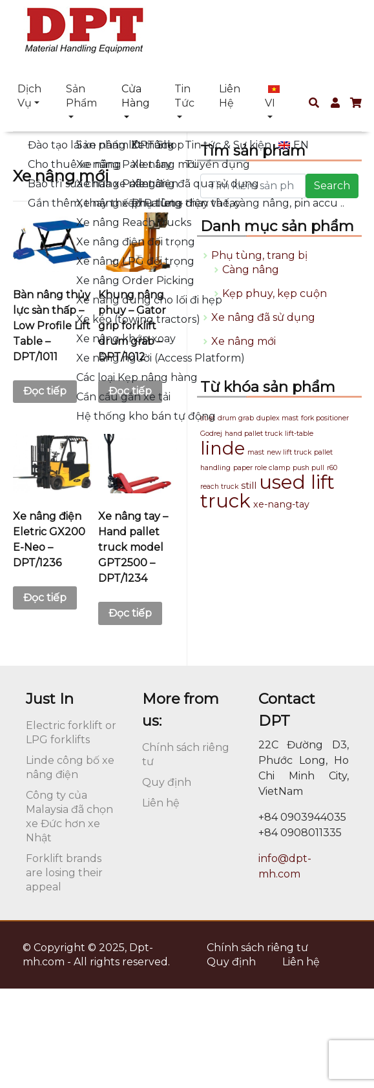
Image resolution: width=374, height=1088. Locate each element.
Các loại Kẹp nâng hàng (137, 377)
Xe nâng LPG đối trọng (135, 261)
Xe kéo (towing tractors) (138, 319)
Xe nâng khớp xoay (126, 339)
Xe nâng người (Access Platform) (160, 358)
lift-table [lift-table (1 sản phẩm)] (299, 433)
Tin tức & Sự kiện (228, 145)
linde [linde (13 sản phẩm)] (222, 448)
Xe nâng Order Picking (135, 280)
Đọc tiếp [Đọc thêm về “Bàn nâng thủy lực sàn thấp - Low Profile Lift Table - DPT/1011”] (45, 391)
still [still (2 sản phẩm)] (248, 485)
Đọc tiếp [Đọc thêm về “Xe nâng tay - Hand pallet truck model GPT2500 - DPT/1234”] (130, 613)
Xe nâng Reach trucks (133, 222)
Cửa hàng (135, 96)
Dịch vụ (29, 96)
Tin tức (184, 96)
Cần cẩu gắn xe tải (123, 397)
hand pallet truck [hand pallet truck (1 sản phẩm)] (253, 433)
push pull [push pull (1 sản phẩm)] (308, 468)
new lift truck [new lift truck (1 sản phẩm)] (289, 452)
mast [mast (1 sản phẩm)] (255, 452)
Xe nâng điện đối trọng (135, 242)
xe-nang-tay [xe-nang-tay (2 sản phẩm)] (281, 504)
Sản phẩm (81, 96)
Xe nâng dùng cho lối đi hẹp (149, 300)
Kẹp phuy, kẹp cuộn (274, 293)
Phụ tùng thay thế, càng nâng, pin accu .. (238, 203)
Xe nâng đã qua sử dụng (195, 184)
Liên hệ (229, 96)
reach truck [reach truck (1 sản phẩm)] (219, 486)
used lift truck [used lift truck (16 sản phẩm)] (267, 491)
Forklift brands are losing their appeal (64, 872)
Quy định (166, 782)
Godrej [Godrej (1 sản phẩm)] (211, 433)
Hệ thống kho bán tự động (146, 416)
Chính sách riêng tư (257, 947)
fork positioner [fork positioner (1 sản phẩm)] (325, 418)
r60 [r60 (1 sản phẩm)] (332, 468)
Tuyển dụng (217, 164)
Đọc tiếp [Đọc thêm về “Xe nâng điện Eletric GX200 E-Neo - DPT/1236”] (45, 597)
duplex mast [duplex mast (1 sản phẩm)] (277, 418)
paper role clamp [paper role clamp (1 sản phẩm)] (261, 468)
